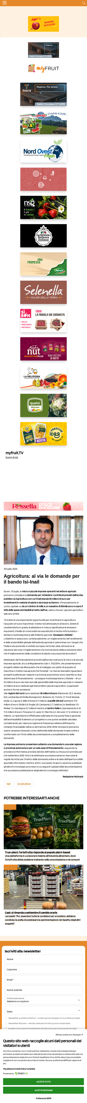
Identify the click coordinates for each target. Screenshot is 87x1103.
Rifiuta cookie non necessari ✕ (69, 1034)
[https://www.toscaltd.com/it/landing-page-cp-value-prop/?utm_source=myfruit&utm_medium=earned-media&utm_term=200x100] (43, 50)
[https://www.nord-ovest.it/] (43, 153)
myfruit (10, 807)
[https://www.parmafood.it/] (43, 436)
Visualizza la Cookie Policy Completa (19, 1069)
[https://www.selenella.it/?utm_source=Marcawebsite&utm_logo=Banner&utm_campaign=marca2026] (43, 295)
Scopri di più (12, 457)
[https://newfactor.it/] (43, 351)
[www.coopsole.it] (43, 323)
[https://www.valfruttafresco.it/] (43, 266)
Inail (8, 783)
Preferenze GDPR (43, 1098)
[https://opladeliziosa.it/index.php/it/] (43, 379)
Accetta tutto (44, 1081)
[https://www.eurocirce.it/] (43, 125)
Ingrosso (10, 867)
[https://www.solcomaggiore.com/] (43, 182)
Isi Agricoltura (24, 783)
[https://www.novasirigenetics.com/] (43, 210)
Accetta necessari (43, 1090)
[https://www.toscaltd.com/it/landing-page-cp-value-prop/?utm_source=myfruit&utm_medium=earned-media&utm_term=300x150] (43, 97)
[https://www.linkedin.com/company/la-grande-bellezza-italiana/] (43, 238)
